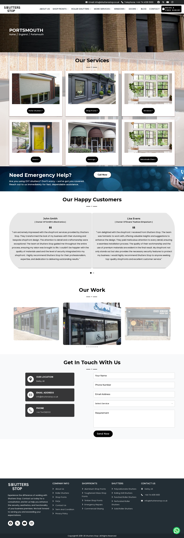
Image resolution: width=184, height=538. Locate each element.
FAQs (57, 501)
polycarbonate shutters (125, 489)
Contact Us (60, 505)
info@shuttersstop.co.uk (47, 396)
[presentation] (10, 323)
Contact (154, 8)
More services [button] (102, 8)
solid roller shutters (123, 508)
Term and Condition (64, 509)
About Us (59, 489)
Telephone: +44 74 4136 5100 (137, 2)
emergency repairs (93, 504)
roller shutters (62, 493)
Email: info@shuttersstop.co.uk (102, 2)
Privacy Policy (61, 513)
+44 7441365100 (43, 412)
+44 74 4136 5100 (152, 494)
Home (12, 34)
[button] (60, 9)
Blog (143, 8)
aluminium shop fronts (95, 489)
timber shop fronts (93, 500)
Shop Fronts (61, 497)
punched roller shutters (125, 497)
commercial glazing (94, 508)
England (23, 34)
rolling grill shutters (123, 493)
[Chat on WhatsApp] (176, 530)
